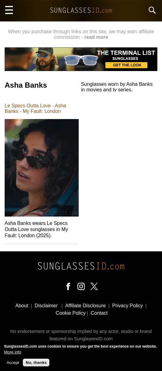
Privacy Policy (127, 305)
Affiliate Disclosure (85, 305)
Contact (99, 313)
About (21, 305)
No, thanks (36, 364)
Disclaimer (46, 305)
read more (96, 37)
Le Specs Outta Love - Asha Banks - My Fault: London (35, 108)
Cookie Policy (70, 313)
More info (12, 354)
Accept (12, 364)
